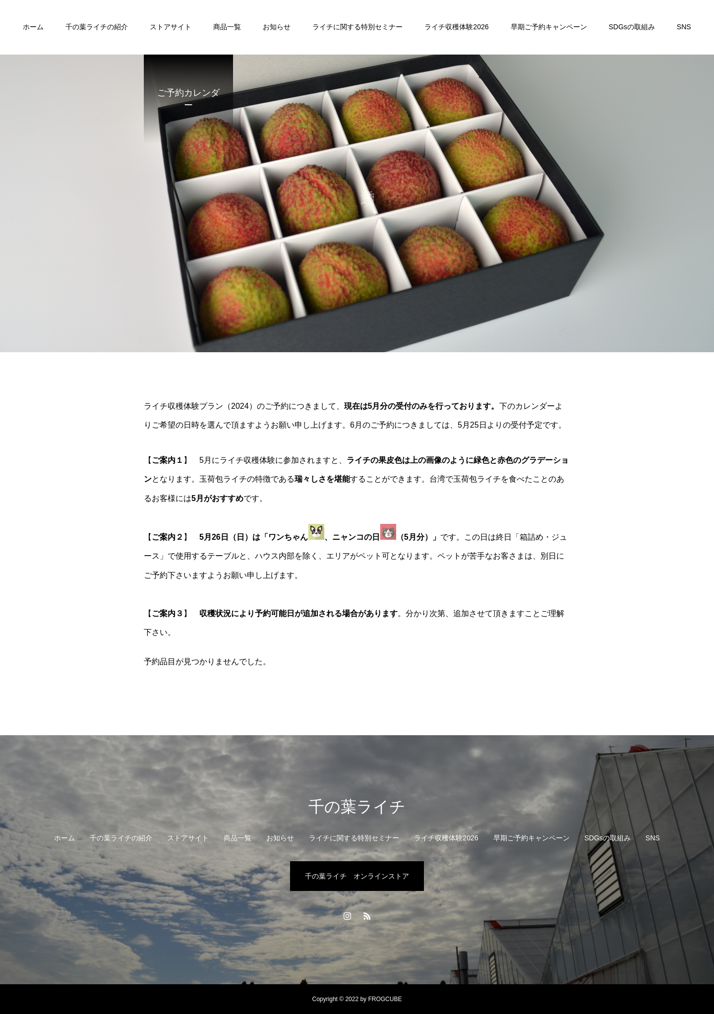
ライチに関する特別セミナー (357, 27)
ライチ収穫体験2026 (456, 27)
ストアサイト (170, 27)
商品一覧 (227, 27)
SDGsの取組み (632, 27)
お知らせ (277, 27)
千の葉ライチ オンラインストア (357, 876)
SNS (684, 27)
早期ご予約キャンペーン (549, 27)
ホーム (33, 27)
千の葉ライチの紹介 (96, 27)
